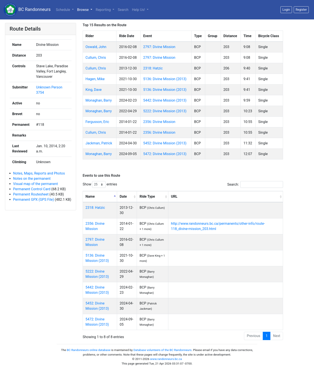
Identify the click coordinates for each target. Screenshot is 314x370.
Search (123, 10)
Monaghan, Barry (98, 100)
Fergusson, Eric (97, 122)
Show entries (100, 184)
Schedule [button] (63, 10)
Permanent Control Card (31, 189)
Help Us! (139, 10)
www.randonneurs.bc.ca (166, 359)
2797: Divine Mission (159, 47)
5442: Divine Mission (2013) (164, 100)
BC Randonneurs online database (88, 350)
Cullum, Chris (95, 57)
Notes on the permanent (32, 178)
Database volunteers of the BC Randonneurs (162, 350)
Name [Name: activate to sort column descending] (90, 196)
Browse (83, 10)
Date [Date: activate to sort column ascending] (123, 196)
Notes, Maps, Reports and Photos (39, 173)
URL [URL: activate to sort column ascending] (174, 196)
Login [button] (286, 9)
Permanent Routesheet (31, 194)
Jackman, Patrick (98, 143)
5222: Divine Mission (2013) (164, 111)
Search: (255, 184)
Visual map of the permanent (35, 184)
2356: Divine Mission (159, 122)
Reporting (104, 10)
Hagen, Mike (95, 79)
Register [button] (301, 9)
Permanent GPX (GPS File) (33, 199)
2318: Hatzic (153, 68)
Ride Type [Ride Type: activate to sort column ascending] (147, 196)
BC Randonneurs (27, 10)
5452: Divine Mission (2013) (164, 143)
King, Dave (93, 90)
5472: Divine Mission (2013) (164, 154)
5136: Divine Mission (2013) (164, 79)
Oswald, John (95, 47)
